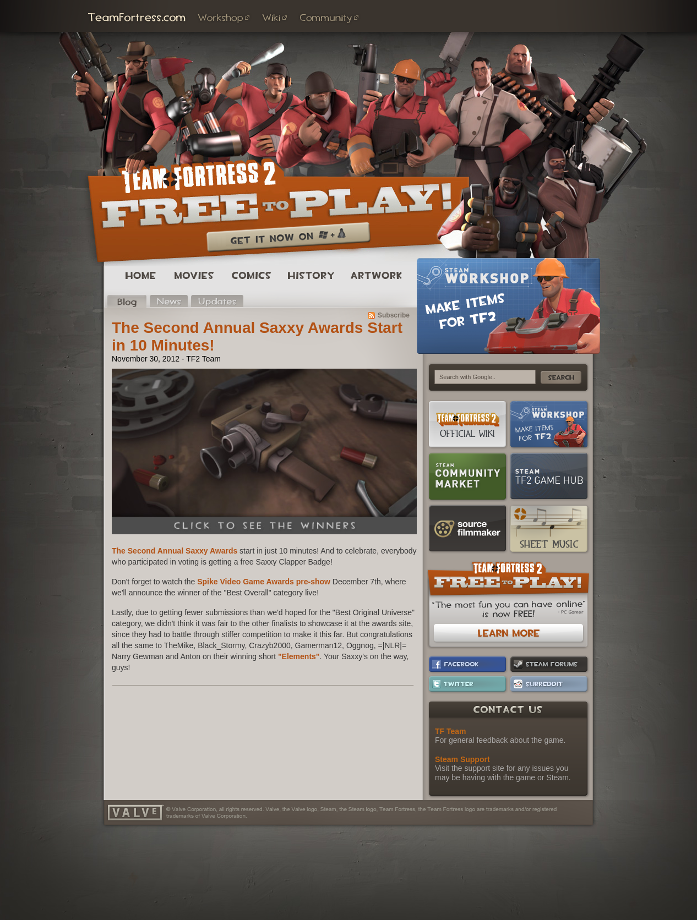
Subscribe (394, 315)
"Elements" (299, 656)
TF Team (450, 731)
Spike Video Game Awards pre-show (263, 581)
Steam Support (462, 759)
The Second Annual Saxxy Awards (174, 550)
